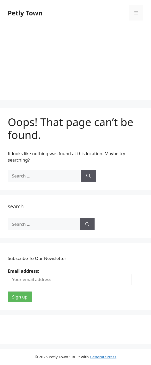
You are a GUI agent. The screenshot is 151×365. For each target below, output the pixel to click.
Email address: (69, 276)
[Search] (88, 176)
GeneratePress (103, 356)
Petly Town (25, 12)
